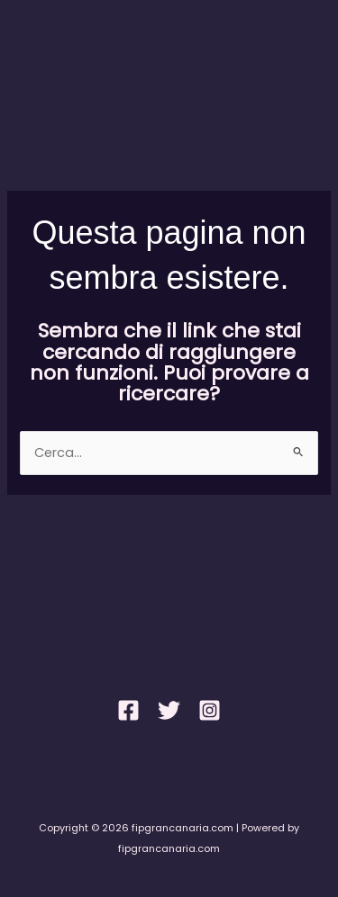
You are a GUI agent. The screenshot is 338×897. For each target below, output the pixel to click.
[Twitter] (169, 710)
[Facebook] (128, 710)
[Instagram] (209, 710)
